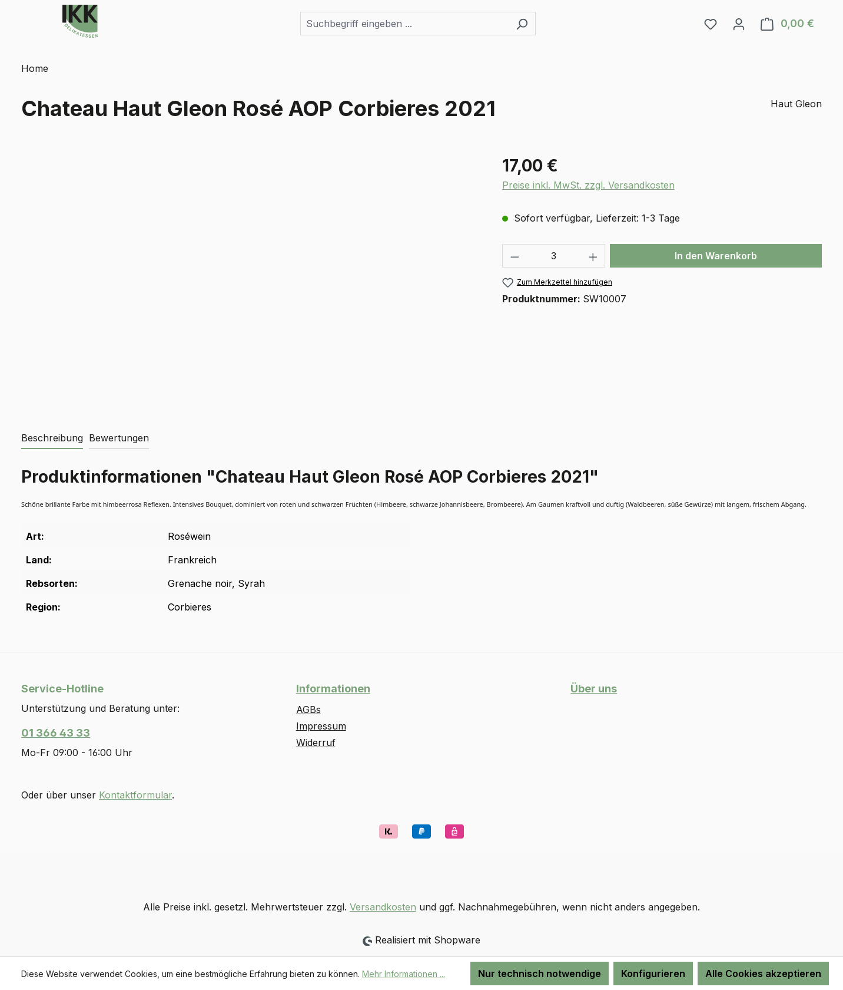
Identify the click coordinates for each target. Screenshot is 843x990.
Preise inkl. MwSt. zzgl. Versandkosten (588, 185)
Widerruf (316, 742)
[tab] (52, 438)
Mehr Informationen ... (403, 974)
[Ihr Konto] (739, 23)
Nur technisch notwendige (539, 973)
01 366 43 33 (55, 733)
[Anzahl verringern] (514, 256)
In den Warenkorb (716, 256)
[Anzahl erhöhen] (593, 256)
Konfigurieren (653, 973)
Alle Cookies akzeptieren (763, 973)
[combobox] (404, 23)
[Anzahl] (554, 256)
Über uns (593, 688)
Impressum (321, 726)
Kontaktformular (135, 795)
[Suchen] (522, 23)
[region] (249, 280)
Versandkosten (383, 907)
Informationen (333, 688)
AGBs (308, 709)
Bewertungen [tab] (119, 438)
